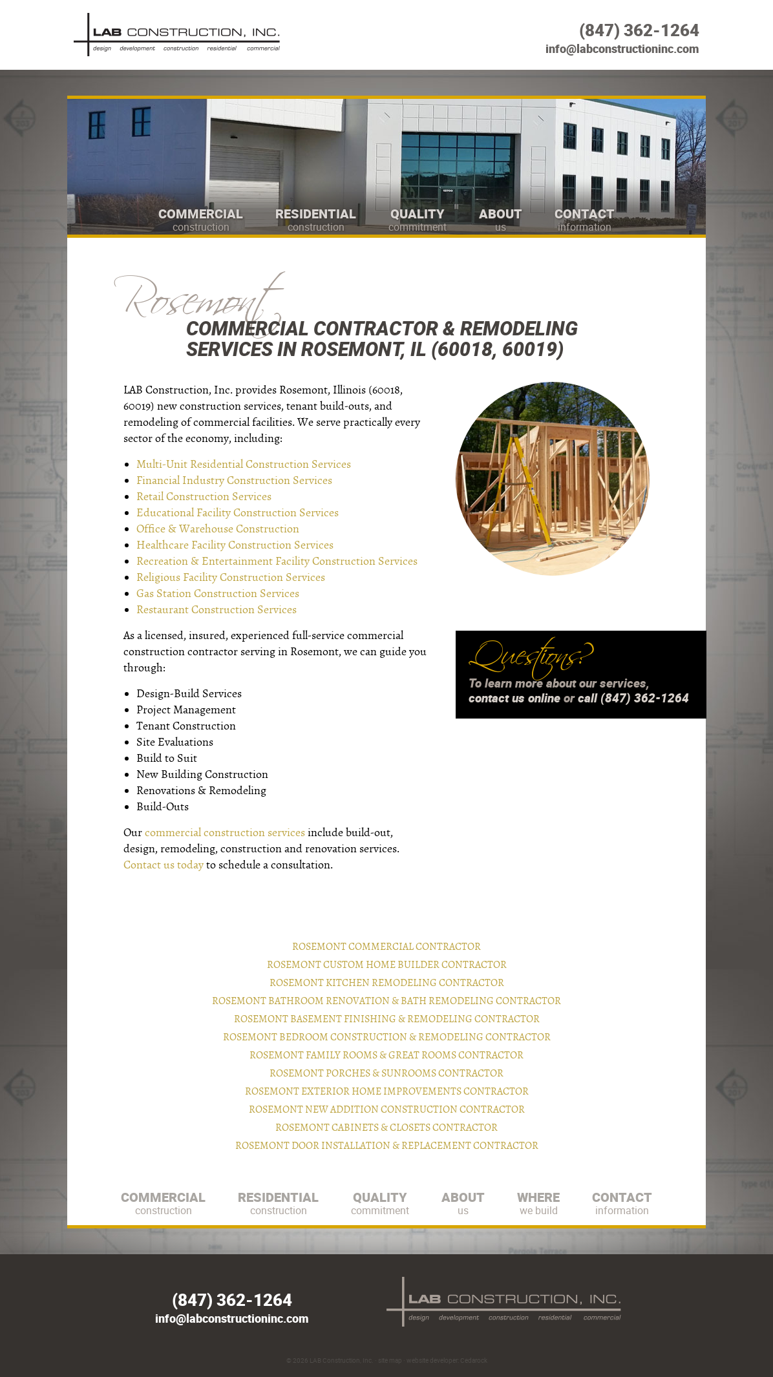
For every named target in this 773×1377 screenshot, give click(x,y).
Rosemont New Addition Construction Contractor (387, 1109)
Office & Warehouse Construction (217, 528)
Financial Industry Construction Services (234, 480)
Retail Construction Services (203, 496)
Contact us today (163, 864)
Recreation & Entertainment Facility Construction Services (277, 561)
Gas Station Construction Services (217, 593)
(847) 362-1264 (639, 30)
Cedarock (473, 1360)
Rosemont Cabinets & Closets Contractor (386, 1127)
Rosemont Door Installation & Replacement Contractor (386, 1145)
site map (390, 1360)
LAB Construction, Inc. (342, 1360)
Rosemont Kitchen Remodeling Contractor (387, 982)
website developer (432, 1360)
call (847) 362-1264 (633, 697)
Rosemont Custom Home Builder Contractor (387, 964)
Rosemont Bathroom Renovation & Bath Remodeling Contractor (386, 1000)
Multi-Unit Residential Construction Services (243, 464)
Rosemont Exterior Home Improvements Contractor (387, 1091)
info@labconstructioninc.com (622, 48)
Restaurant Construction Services (216, 609)
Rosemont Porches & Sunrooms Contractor (386, 1073)
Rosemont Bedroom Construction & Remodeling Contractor (387, 1037)
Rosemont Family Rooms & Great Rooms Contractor (386, 1055)
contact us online (514, 697)
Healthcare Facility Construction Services (235, 545)
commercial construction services (225, 832)
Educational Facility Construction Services (237, 512)
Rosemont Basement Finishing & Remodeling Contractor (387, 1019)
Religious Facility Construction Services (230, 577)
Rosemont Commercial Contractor (386, 946)
